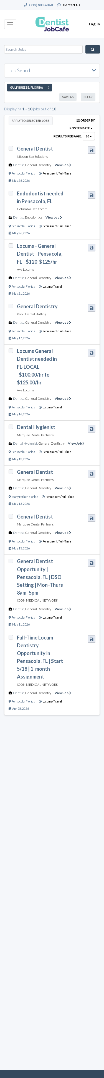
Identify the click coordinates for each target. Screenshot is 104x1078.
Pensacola (18, 173)
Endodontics (33, 217)
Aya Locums (25, 269)
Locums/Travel (52, 286)
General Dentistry (38, 165)
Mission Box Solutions (32, 156)
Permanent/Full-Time (56, 173)
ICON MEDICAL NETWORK (37, 600)
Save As (68, 97)
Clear (88, 97)
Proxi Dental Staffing (31, 314)
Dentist (18, 165)
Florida (30, 173)
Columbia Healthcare (32, 209)
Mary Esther (19, 496)
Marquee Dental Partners (35, 435)
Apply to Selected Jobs (31, 120)
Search (92, 49)
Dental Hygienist (25, 443)
